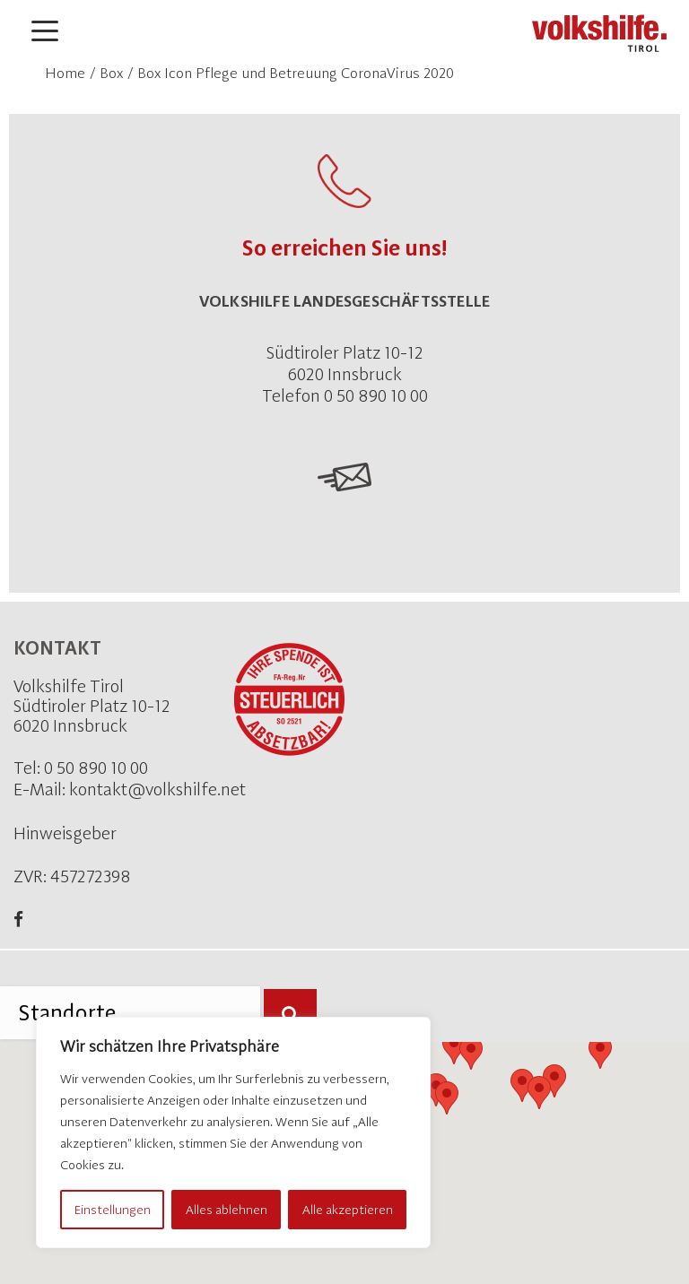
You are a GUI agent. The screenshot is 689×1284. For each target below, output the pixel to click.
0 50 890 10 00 (96, 768)
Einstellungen (112, 1209)
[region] (233, 1132)
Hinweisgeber (65, 833)
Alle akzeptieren (347, 1209)
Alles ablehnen (226, 1209)
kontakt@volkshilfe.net (157, 789)
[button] (446, 1098)
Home (65, 73)
